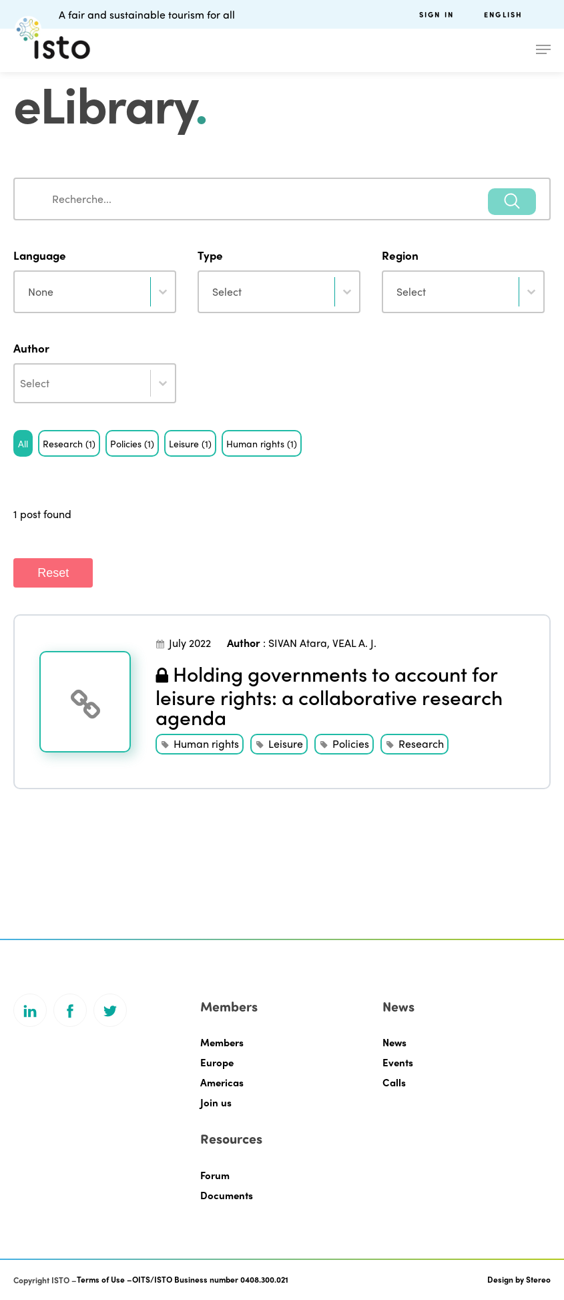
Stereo (538, 1279)
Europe (217, 1062)
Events (397, 1062)
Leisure (285, 743)
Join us (216, 1102)
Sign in (436, 14)
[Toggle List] (163, 383)
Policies (350, 743)
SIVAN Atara (297, 642)
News (394, 1042)
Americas (222, 1082)
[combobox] (282, 199)
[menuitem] (517, 14)
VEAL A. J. (354, 642)
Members (222, 1042)
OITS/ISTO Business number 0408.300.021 (210, 1279)
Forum (215, 1175)
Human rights (206, 743)
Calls (394, 1082)
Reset (53, 573)
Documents (226, 1195)
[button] (23, 443)
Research (421, 743)
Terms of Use (101, 1279)
